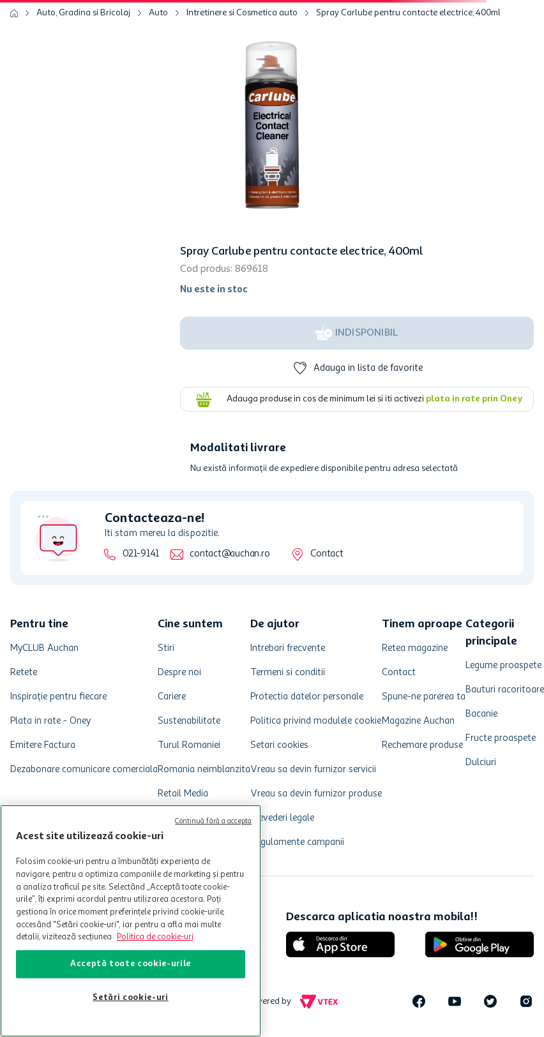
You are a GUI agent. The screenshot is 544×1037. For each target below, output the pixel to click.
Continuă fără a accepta (213, 821)
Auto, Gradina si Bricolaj (83, 12)
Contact (326, 554)
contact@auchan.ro (229, 554)
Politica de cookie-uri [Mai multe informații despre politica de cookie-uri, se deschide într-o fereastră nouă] (155, 937)
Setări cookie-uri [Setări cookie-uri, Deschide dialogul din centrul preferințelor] (130, 998)
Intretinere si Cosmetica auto (242, 12)
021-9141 (141, 554)
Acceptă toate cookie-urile (130, 964)
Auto (158, 12)
